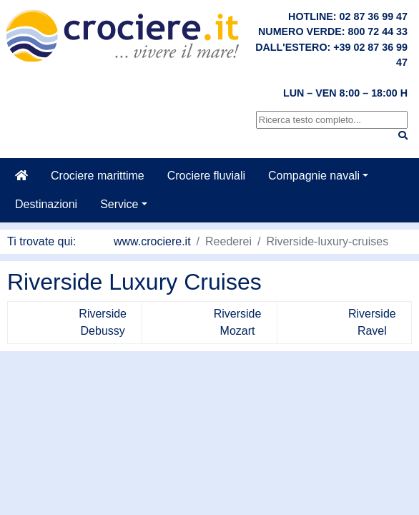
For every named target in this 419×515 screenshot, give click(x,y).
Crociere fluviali (206, 176)
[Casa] (21, 176)
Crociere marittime (97, 176)
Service (119, 204)
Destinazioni (46, 204)
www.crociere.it (152, 241)
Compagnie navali (314, 176)
